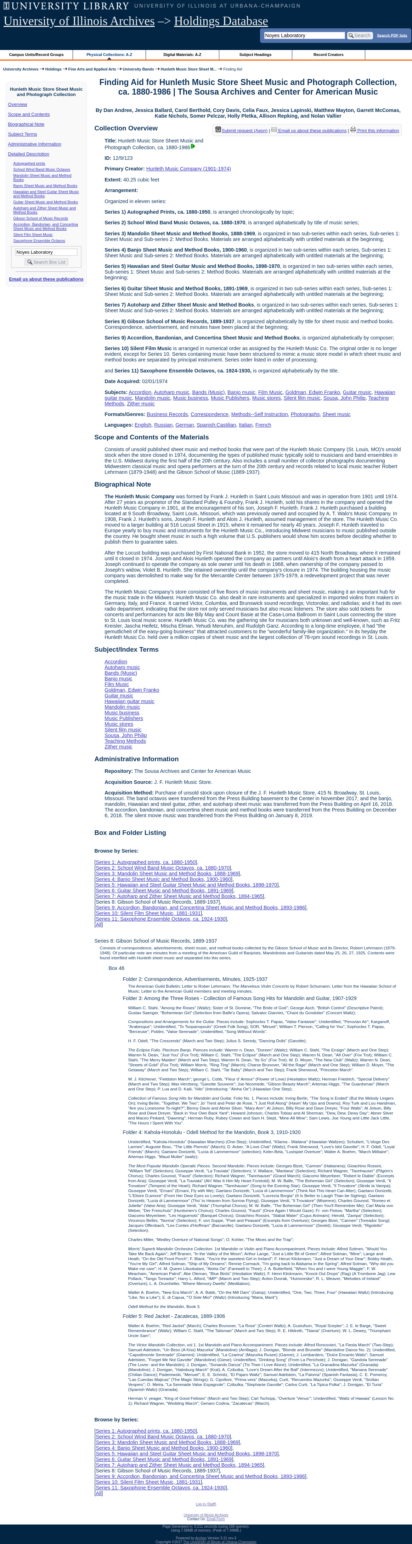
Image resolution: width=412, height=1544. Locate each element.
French (263, 425)
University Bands (138, 69)
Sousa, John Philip (344, 398)
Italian (245, 425)
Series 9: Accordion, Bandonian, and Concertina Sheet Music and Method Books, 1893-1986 (200, 907)
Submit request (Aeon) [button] (241, 130)
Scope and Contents (29, 114)
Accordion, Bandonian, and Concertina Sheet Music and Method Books (45, 226)
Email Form (216, 1519)
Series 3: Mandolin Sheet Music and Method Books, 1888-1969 (167, 873)
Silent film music (302, 398)
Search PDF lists (392, 35)
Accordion (140, 392)
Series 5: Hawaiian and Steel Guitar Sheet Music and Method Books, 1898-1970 (186, 885)
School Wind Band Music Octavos (41, 169)
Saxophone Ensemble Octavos (39, 240)
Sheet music (336, 414)
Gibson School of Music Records (40, 218)
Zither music (140, 403)
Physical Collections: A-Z (109, 54)
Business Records (167, 414)
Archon (201, 1538)
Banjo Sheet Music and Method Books (45, 186)
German (184, 425)
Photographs (305, 414)
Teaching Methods (125, 741)
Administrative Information (34, 144)
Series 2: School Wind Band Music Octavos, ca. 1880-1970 (163, 868)
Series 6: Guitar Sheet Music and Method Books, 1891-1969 (164, 890)
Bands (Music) (208, 392)
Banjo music (241, 392)
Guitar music (357, 392)
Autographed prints (29, 163)
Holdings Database (221, 21)
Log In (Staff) (206, 1504)
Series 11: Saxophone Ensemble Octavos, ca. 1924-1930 (160, 919)
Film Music (270, 392)
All (98, 924)
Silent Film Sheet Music (33, 234)
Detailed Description (28, 154)
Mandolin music (152, 398)
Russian (163, 425)
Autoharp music (171, 392)
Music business (190, 398)
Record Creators (329, 54)
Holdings (53, 69)
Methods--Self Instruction (259, 414)
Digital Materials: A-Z (182, 54)
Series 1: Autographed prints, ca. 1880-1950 (146, 862)
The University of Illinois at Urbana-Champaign (219, 1542)
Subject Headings (255, 54)
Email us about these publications (46, 279)
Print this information (374, 130)
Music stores (266, 398)
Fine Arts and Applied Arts (92, 69)
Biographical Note (26, 124)
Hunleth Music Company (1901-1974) (188, 169)
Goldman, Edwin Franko (312, 392)
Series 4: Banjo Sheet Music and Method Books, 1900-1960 (163, 879)
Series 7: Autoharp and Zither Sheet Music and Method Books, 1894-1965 (179, 896)
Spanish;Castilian (216, 425)
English (143, 425)
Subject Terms (22, 134)
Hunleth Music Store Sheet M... (189, 69)
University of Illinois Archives (79, 21)
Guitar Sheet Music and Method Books (45, 202)
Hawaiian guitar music (129, 701)
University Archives (20, 69)
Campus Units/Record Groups (36, 54)
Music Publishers (230, 398)
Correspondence (209, 414)
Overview (17, 104)
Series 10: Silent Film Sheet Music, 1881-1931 (148, 913)
